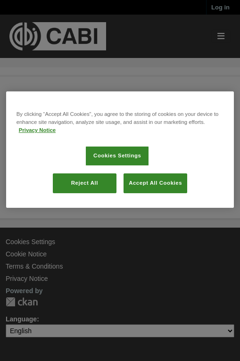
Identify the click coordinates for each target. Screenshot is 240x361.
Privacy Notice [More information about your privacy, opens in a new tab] (37, 159)
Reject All (84, 211)
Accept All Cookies (155, 211)
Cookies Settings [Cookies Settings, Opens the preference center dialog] (117, 184)
